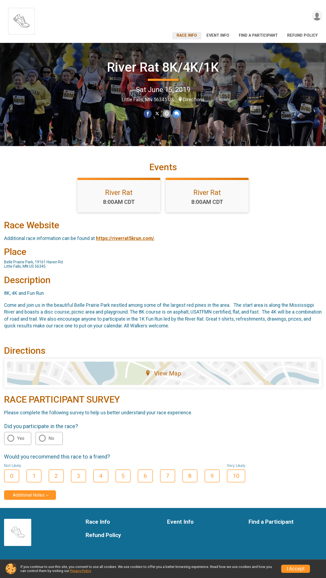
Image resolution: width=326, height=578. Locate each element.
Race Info (187, 35)
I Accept (296, 568)
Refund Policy (302, 35)
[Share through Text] (176, 114)
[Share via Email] (167, 114)
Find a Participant (258, 35)
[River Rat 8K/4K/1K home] (21, 20)
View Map (163, 373)
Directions (194, 99)
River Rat (119, 192)
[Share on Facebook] (148, 114)
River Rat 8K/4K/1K (163, 67)
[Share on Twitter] (157, 114)
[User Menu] (317, 16)
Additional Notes (29, 495)
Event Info (217, 35)
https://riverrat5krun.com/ (125, 238)
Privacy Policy (80, 571)
